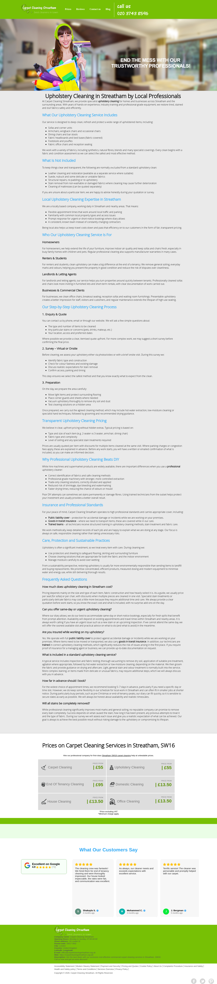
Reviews (80, 9)
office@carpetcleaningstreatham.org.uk (78, 952)
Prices (68, 9)
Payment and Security (110, 966)
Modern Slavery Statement (87, 966)
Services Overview (106, 969)
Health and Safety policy (64, 969)
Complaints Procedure (173, 966)
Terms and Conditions (86, 969)
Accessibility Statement (64, 966)
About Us (158, 966)
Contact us (95, 9)
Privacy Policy (122, 969)
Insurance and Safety (193, 966)
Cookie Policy (146, 966)
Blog (108, 9)
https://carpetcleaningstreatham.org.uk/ (76, 955)
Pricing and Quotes (130, 966)
